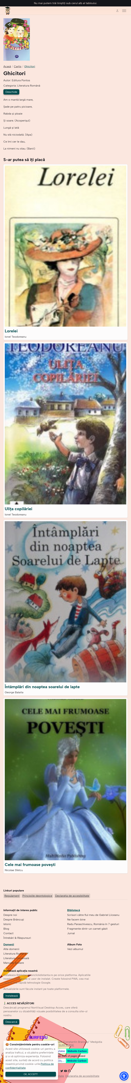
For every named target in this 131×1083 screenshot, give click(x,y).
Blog (6, 928)
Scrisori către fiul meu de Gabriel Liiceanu (93, 915)
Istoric (7, 924)
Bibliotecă (73, 910)
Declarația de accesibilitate (72, 895)
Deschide (11, 91)
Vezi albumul (75, 949)
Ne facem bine (76, 919)
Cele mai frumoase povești (30, 864)
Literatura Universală (16, 958)
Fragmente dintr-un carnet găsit (87, 928)
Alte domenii (11, 949)
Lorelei (11, 330)
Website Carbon (77, 1051)
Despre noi (10, 915)
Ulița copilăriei (18, 508)
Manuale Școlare (13, 962)
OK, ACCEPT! (31, 1074)
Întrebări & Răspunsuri (17, 937)
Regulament (11, 895)
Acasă (7, 66)
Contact (8, 933)
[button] (124, 1076)
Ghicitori (29, 66)
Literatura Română (14, 953)
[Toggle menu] (124, 10)
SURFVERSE (66, 1045)
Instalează (11, 995)
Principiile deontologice (37, 895)
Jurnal (71, 933)
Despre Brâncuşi (13, 919)
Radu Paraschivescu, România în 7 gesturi (93, 924)
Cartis (17, 66)
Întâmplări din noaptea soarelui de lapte (42, 686)
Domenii (8, 944)
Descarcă (11, 1021)
